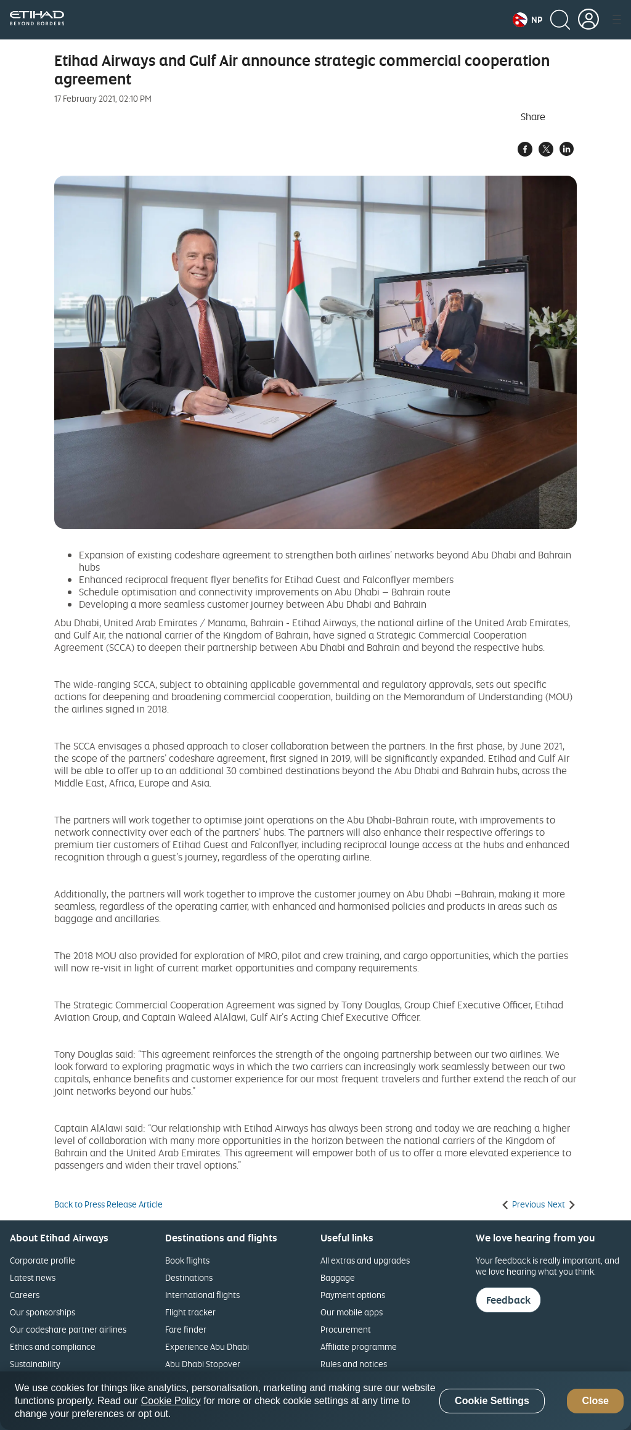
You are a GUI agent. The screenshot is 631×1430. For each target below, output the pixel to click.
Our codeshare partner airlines (68, 1329)
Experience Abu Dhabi (207, 1346)
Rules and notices (353, 1364)
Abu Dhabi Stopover (202, 1364)
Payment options (352, 1295)
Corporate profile (42, 1260)
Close (595, 1400)
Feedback (508, 1300)
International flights (202, 1295)
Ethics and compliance (53, 1346)
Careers (24, 1295)
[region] (315, 1400)
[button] (527, 19)
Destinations (189, 1277)
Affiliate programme (358, 1346)
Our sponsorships (42, 1312)
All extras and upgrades (365, 1260)
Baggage (337, 1277)
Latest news (32, 1277)
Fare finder (185, 1329)
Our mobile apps (351, 1312)
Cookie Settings (492, 1400)
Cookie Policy (171, 1400)
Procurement (345, 1329)
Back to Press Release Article (108, 1204)
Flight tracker (190, 1312)
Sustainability (35, 1364)
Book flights (187, 1260)
